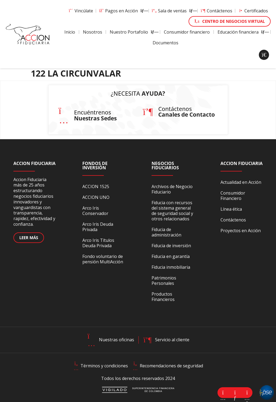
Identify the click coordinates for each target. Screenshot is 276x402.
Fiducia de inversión (171, 246)
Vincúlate (80, 11)
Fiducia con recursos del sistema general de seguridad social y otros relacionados (172, 211)
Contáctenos (216, 11)
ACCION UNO (95, 197)
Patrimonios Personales (164, 280)
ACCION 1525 (95, 186)
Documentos (165, 43)
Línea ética (231, 209)
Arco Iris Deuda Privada (97, 226)
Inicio (69, 32)
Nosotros (92, 32)
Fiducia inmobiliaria (171, 267)
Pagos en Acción (122, 11)
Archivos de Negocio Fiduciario (172, 189)
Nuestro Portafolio (133, 32)
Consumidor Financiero (232, 195)
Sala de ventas (173, 11)
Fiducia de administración (166, 232)
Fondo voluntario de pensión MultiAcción (102, 259)
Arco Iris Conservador (95, 210)
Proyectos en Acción (240, 231)
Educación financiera (242, 32)
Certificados (253, 11)
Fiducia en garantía (171, 256)
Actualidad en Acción (240, 182)
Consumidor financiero (187, 32)
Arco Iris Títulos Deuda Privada (98, 243)
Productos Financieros (163, 296)
